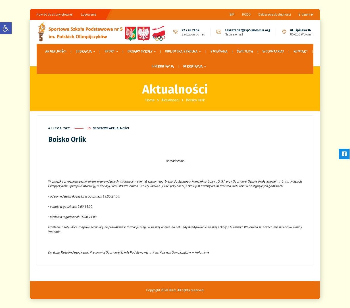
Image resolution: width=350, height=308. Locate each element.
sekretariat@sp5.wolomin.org (247, 30)
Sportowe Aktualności (111, 128)
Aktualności (170, 100)
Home (150, 100)
